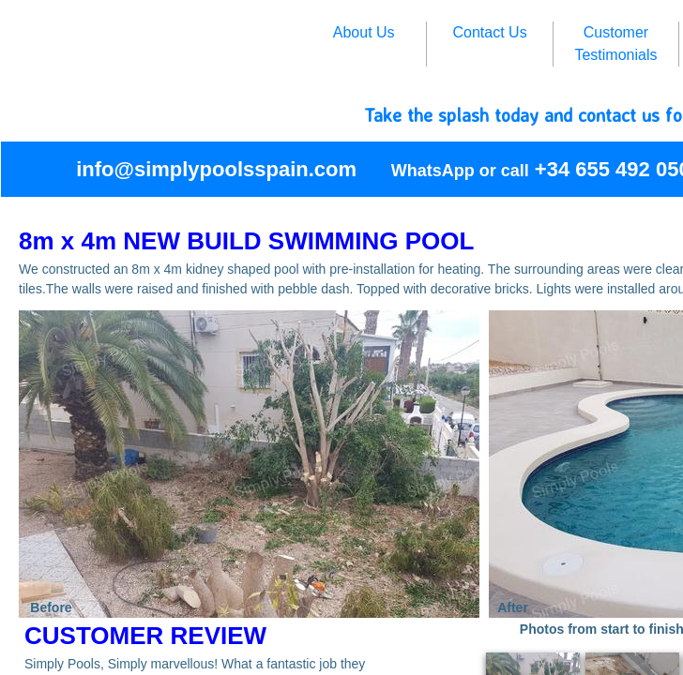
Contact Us (490, 32)
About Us (364, 32)
